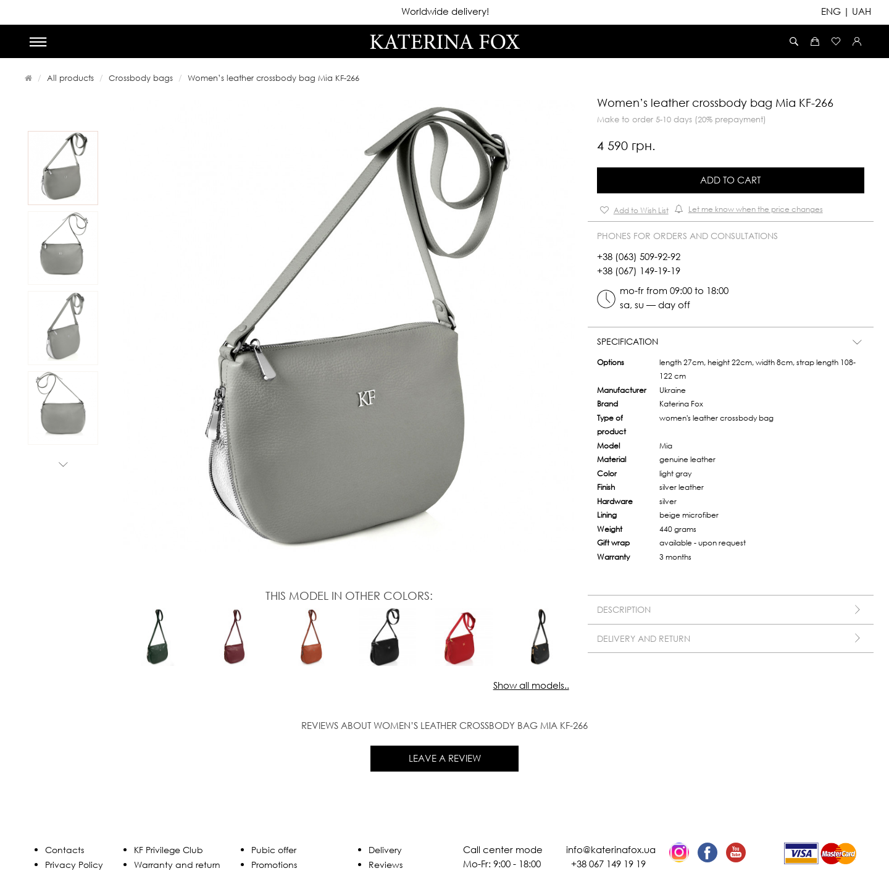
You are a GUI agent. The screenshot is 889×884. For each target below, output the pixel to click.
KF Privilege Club (168, 849)
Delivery (385, 849)
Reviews (386, 864)
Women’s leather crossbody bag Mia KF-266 (273, 78)
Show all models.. (531, 685)
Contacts (64, 849)
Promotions (274, 864)
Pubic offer (273, 849)
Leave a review (445, 758)
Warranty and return (177, 864)
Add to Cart (730, 179)
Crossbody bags (141, 78)
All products (70, 78)
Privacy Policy (74, 864)
